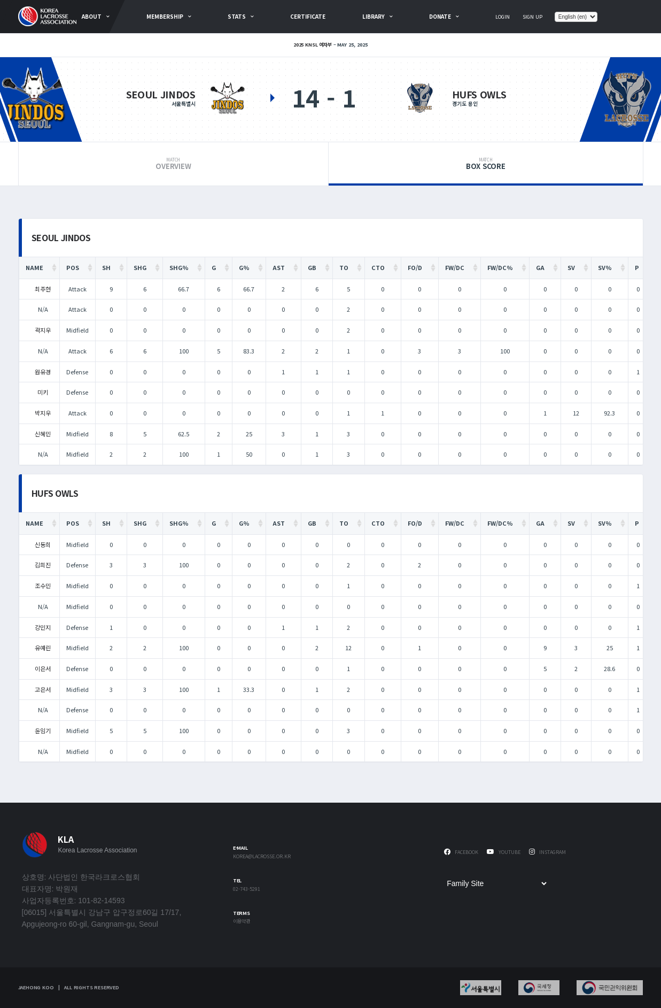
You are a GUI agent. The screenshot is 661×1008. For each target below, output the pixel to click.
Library (373, 16)
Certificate (307, 16)
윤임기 (43, 730)
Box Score (485, 164)
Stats (237, 16)
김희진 (43, 564)
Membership (164, 16)
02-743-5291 (246, 889)
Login (502, 16)
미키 (42, 392)
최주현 (43, 288)
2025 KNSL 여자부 (312, 44)
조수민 (43, 585)
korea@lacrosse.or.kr (262, 857)
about (92, 16)
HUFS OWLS (479, 94)
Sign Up (532, 16)
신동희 (43, 544)
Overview (173, 164)
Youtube (503, 852)
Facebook (461, 852)
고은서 (43, 689)
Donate (440, 16)
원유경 (43, 371)
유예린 (43, 647)
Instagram (547, 852)
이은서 (43, 668)
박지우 (43, 413)
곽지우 (43, 330)
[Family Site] (496, 883)
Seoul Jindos (161, 94)
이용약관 (241, 922)
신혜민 (43, 433)
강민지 (43, 627)
